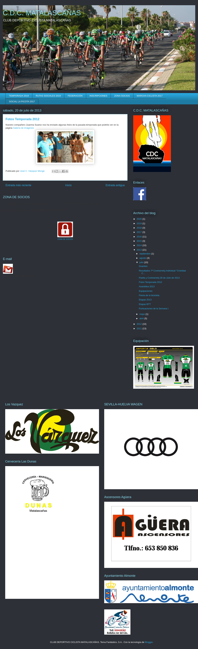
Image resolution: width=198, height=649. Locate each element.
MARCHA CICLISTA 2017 (150, 95)
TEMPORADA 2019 (19, 95)
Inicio (68, 185)
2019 (139, 223)
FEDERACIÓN (75, 95)
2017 (139, 232)
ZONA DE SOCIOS (65, 239)
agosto (143, 258)
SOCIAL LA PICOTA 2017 (22, 101)
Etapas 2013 (145, 299)
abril (141, 318)
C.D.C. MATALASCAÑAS (42, 13)
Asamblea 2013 (146, 286)
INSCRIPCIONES (98, 95)
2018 (139, 227)
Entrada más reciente (18, 185)
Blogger (148, 642)
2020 (139, 219)
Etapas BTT (145, 304)
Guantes (143, 266)
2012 (139, 324)
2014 (139, 245)
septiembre (145, 253)
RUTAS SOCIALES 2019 (48, 95)
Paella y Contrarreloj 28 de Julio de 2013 (159, 277)
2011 (139, 328)
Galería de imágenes (23, 128)
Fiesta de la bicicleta (149, 295)
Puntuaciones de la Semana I (153, 308)
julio (141, 262)
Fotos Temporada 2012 (150, 282)
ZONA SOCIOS (122, 95)
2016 (139, 236)
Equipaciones (145, 291)
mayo (142, 314)
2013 (139, 250)
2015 (139, 241)
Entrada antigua (115, 185)
